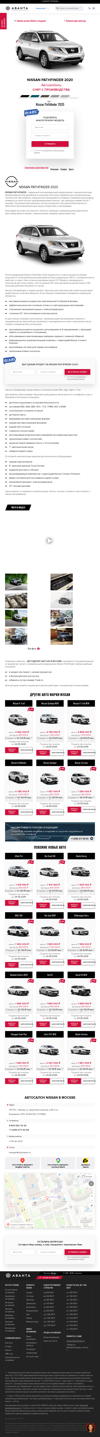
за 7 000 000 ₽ (72, 1328)
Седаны (29, 1292)
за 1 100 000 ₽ (71, 1296)
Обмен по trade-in (50, 1340)
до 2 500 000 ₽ (49, 1325)
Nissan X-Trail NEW (81, 703)
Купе (28, 1314)
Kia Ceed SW (50, 856)
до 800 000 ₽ (49, 1307)
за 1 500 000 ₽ (71, 1310)
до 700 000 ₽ (49, 1303)
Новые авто (41, 8)
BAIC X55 (19, 915)
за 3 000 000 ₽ (72, 1321)
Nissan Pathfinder (18, 762)
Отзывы (8, 1346)
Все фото (34, 648)
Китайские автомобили (9, 1303)
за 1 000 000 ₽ (71, 1292)
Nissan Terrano (81, 762)
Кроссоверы (31, 1307)
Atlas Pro (19, 856)
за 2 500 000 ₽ (72, 1317)
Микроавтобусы (32, 1321)
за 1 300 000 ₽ (71, 1303)
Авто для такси (32, 1356)
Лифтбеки (30, 1299)
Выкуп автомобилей (51, 1337)
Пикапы (29, 1317)
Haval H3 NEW (81, 974)
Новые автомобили (31, 1337)
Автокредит (31, 1349)
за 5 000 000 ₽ (72, 1325)
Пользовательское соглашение (12, 1358)
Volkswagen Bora (81, 915)
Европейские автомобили (10, 1297)
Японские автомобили (9, 1310)
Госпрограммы (31, 1352)
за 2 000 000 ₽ (72, 1314)
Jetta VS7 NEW (50, 1034)
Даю (78, 1258)
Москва (53, 1273)
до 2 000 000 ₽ (49, 1321)
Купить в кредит (11, 750)
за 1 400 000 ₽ (71, 1307)
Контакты (9, 1342)
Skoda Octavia (81, 1034)
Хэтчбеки (30, 1296)
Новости (8, 1350)
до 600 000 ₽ (49, 1299)
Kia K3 (50, 974)
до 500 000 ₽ (49, 1296)
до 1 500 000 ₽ (49, 1317)
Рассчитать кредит (77, 372)
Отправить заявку (77, 1252)
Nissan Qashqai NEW (50, 703)
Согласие (76, 378)
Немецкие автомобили (9, 1323)
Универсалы (31, 1303)
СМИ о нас (9, 1353)
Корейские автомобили (9, 1316)
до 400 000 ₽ (49, 1292)
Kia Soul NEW (50, 915)
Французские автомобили (10, 1329)
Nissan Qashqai (50, 762)
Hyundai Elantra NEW (19, 974)
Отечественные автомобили (11, 1291)
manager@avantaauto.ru (20, 1152)
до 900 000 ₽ (49, 1310)
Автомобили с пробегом (31, 1344)
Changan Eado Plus (19, 1034)
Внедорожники (32, 1310)
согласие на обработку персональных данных (78, 1258)
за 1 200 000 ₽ (71, 1299)
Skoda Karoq (81, 856)
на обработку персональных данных (76, 378)
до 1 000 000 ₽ (49, 1314)
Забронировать (26, 750)
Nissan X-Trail (19, 703)
